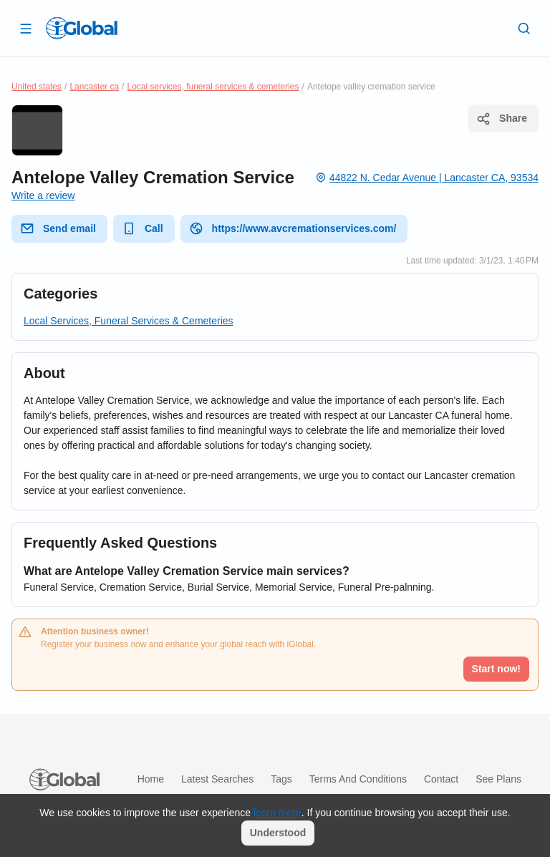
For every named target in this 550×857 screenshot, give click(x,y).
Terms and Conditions (358, 779)
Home (151, 779)
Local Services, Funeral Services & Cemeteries (128, 320)
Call (142, 228)
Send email (58, 228)
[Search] (524, 28)
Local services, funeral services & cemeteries (213, 87)
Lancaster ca (94, 87)
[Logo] (81, 28)
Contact (441, 779)
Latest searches (217, 779)
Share (501, 119)
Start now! (496, 668)
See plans (498, 779)
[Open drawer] (25, 28)
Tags (281, 779)
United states (36, 87)
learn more (277, 812)
